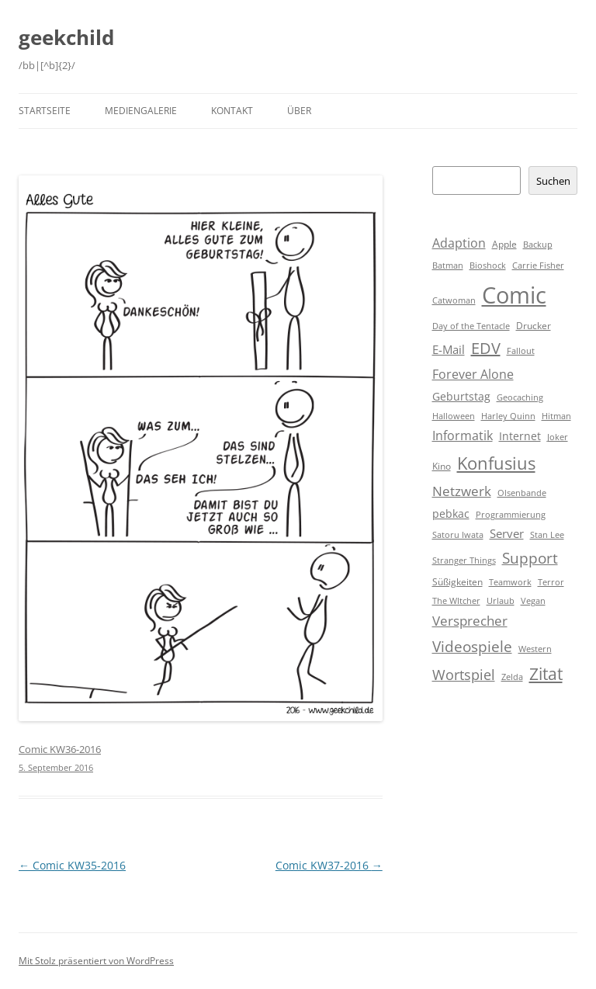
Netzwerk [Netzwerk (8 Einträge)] (461, 491)
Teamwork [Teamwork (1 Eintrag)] (510, 582)
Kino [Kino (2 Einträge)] (441, 466)
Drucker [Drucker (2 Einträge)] (533, 325)
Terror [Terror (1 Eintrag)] (551, 582)
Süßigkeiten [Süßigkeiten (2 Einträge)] (457, 581)
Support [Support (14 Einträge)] (530, 557)
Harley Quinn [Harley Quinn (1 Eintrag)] (508, 416)
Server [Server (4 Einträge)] (507, 533)
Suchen (553, 181)
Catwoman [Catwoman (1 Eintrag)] (454, 300)
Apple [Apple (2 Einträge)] (504, 244)
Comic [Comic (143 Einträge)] (514, 295)
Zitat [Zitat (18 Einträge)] (546, 674)
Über (299, 110)
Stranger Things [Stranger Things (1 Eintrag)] (464, 560)
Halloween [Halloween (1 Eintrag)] (453, 416)
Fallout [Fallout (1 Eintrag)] (521, 350)
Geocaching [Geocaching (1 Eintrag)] (520, 397)
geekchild (66, 37)
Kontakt (232, 110)
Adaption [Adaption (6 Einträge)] (459, 243)
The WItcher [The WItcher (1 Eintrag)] (456, 600)
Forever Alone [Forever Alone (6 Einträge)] (473, 374)
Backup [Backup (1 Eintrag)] (538, 244)
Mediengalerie (141, 110)
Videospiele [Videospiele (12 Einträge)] (472, 647)
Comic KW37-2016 (329, 865)
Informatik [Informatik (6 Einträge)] (462, 435)
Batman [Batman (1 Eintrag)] (447, 265)
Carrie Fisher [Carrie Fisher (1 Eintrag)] (538, 265)
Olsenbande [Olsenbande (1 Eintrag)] (521, 493)
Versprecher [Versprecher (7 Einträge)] (470, 621)
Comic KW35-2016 (72, 865)
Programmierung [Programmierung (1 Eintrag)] (511, 514)
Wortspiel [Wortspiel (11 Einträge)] (463, 674)
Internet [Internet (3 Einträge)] (520, 436)
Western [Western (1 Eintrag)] (535, 649)
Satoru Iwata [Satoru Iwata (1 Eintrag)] (457, 534)
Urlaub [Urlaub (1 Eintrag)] (501, 600)
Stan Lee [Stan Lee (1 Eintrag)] (547, 534)
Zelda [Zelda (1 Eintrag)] (512, 676)
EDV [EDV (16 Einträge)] (486, 348)
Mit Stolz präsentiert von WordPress (96, 960)
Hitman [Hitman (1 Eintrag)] (556, 416)
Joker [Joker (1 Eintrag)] (557, 437)
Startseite (45, 110)
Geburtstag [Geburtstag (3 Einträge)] (461, 396)
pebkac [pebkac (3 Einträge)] (451, 513)
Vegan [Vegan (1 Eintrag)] (533, 600)
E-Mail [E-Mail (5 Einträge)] (448, 349)
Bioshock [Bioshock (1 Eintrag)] (488, 265)
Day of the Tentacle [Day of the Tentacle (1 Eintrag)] (471, 326)
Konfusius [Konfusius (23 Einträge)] (496, 463)
